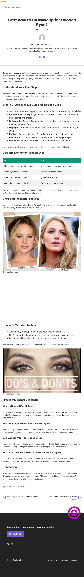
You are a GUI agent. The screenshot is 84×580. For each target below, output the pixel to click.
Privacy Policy (53, 560)
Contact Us (15, 534)
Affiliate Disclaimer (69, 560)
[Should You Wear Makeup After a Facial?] (62, 498)
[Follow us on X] (8, 544)
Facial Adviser (13, 7)
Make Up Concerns (15, 486)
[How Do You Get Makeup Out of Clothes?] (21, 498)
